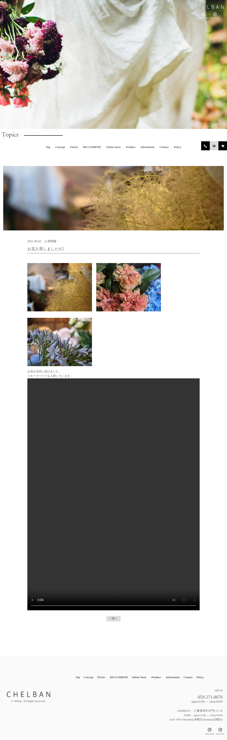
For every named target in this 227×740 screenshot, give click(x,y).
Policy (177, 147)
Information (147, 147)
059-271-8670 (205, 697)
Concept (60, 147)
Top (48, 147)
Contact (164, 147)
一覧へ (113, 619)
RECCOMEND (92, 147)
